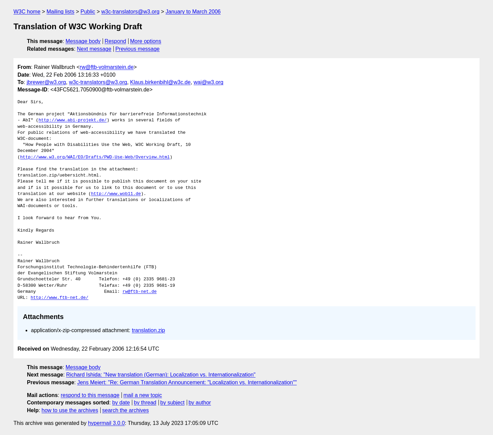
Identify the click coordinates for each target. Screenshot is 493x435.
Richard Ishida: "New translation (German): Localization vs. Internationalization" (161, 375)
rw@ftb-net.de (139, 292)
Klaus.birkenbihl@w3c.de (160, 82)
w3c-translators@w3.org (130, 11)
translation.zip (148, 330)
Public (87, 11)
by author (199, 402)
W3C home (26, 11)
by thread (145, 402)
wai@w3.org (208, 82)
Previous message (137, 49)
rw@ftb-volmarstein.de (107, 67)
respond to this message (90, 395)
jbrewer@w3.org (46, 82)
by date (121, 402)
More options (146, 41)
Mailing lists (60, 11)
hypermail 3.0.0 (106, 423)
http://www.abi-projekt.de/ (72, 120)
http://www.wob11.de (116, 194)
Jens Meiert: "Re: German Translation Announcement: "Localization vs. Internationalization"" (186, 382)
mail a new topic (143, 395)
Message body (83, 41)
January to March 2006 (193, 11)
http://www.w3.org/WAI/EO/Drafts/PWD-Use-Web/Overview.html (95, 157)
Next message (94, 49)
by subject (172, 402)
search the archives (125, 410)
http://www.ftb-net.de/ (60, 298)
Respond (115, 41)
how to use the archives (70, 410)
